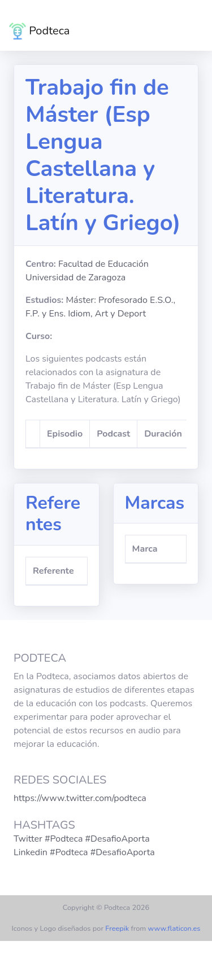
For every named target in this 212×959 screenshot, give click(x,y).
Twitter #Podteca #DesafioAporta (82, 839)
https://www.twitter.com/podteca (80, 798)
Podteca (39, 31)
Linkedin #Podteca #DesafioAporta (84, 852)
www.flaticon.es (174, 928)
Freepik (117, 928)
